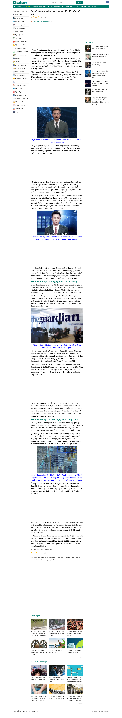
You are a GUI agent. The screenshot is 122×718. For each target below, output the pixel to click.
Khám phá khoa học (39, 6)
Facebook (34, 711)
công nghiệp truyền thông (48, 559)
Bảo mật (22, 711)
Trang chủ (18, 6)
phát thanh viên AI (42, 557)
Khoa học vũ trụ (67, 6)
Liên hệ (28, 711)
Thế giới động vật (54, 6)
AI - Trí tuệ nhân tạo (46, 21)
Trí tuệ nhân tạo (35, 559)
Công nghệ (27, 6)
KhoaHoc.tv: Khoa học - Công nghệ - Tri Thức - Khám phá (22, 2)
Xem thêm (80, 657)
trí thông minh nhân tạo (73, 557)
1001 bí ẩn (79, 6)
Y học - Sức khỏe (90, 6)
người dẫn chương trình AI (57, 557)
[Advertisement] (57, 35)
